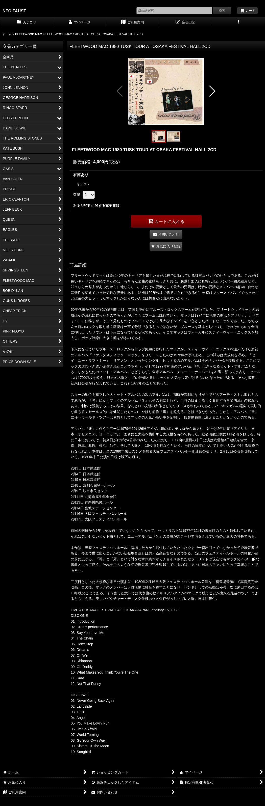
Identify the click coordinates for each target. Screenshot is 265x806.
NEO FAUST (14, 11)
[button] (238, 22)
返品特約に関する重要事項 (96, 206)
